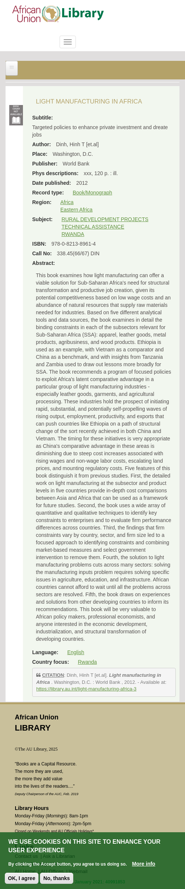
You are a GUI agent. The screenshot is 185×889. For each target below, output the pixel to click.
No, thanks (56, 879)
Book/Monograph (92, 193)
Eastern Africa (76, 210)
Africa (67, 202)
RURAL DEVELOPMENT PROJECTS (104, 219)
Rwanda (87, 662)
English (75, 652)
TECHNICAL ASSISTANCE (92, 227)
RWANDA (72, 234)
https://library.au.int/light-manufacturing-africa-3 (86, 689)
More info (143, 864)
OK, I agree (22, 879)
